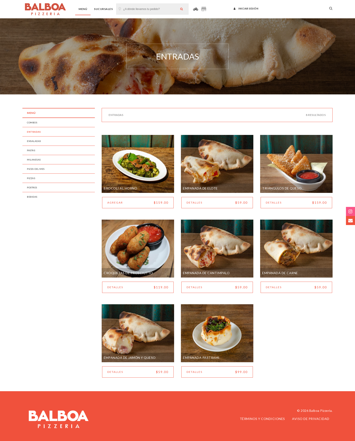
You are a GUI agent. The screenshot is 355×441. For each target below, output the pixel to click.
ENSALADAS (34, 141)
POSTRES (32, 187)
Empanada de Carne (280, 273)
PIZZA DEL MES (36, 169)
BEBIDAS (32, 196)
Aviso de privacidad (310, 419)
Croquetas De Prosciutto (128, 273)
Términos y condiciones (262, 419)
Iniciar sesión (246, 8)
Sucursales (103, 9)
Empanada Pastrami (201, 358)
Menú (83, 9)
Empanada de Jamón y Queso (130, 358)
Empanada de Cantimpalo (206, 273)
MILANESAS (34, 159)
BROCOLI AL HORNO (120, 188)
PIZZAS (31, 178)
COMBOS (32, 122)
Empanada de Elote (200, 188)
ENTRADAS (34, 131)
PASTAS (31, 150)
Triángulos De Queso (282, 188)
